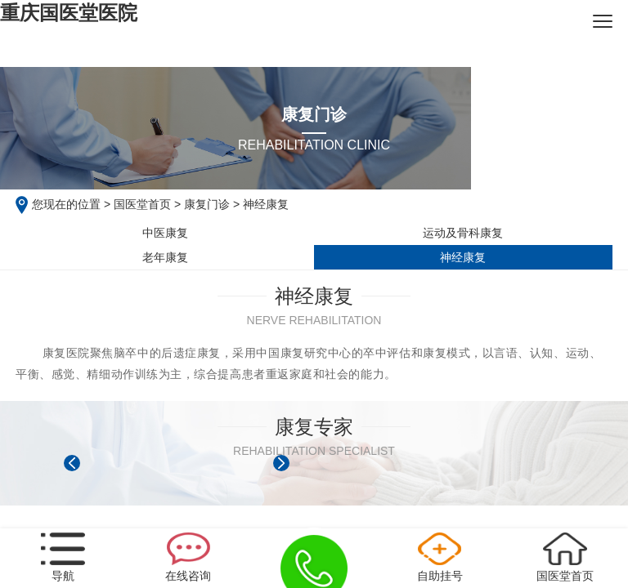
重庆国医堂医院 (68, 13)
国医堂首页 (142, 204)
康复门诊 (207, 204)
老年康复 (165, 257)
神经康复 (463, 257)
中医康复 (165, 232)
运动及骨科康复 (463, 232)
